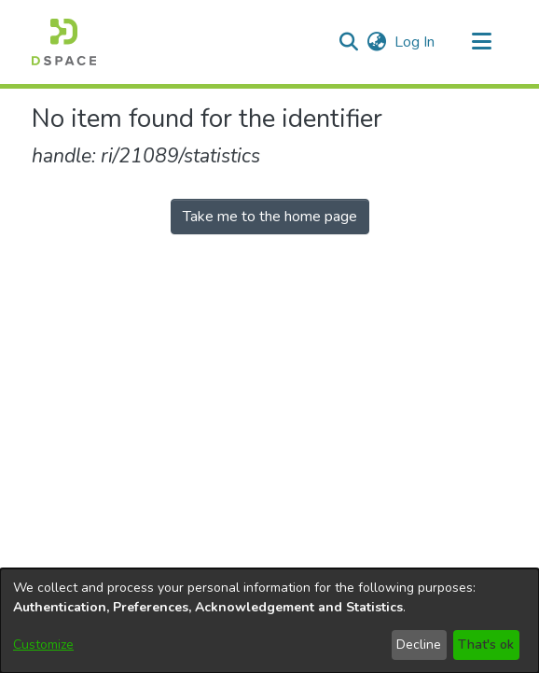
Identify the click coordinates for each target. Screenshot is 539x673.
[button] (64, 42)
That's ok (486, 644)
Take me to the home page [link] (270, 216)
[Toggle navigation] (481, 42)
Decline (418, 644)
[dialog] (269, 620)
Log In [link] (415, 42)
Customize (43, 644)
